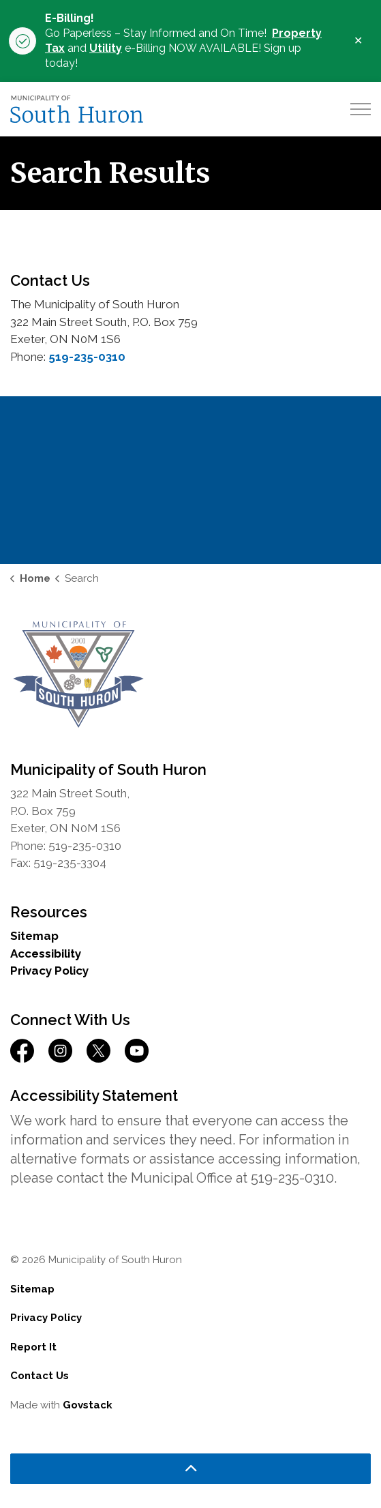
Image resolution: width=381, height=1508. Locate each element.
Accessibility (45, 953)
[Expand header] (360, 109)
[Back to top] (190, 1468)
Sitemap (34, 936)
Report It (33, 1347)
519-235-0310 (86, 357)
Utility (105, 48)
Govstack (87, 1405)
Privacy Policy (49, 970)
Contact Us (39, 1376)
